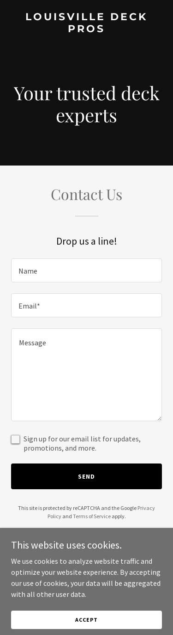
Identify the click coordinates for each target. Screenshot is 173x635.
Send (86, 476)
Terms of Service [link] (92, 516)
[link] (86, 29)
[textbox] (86, 270)
